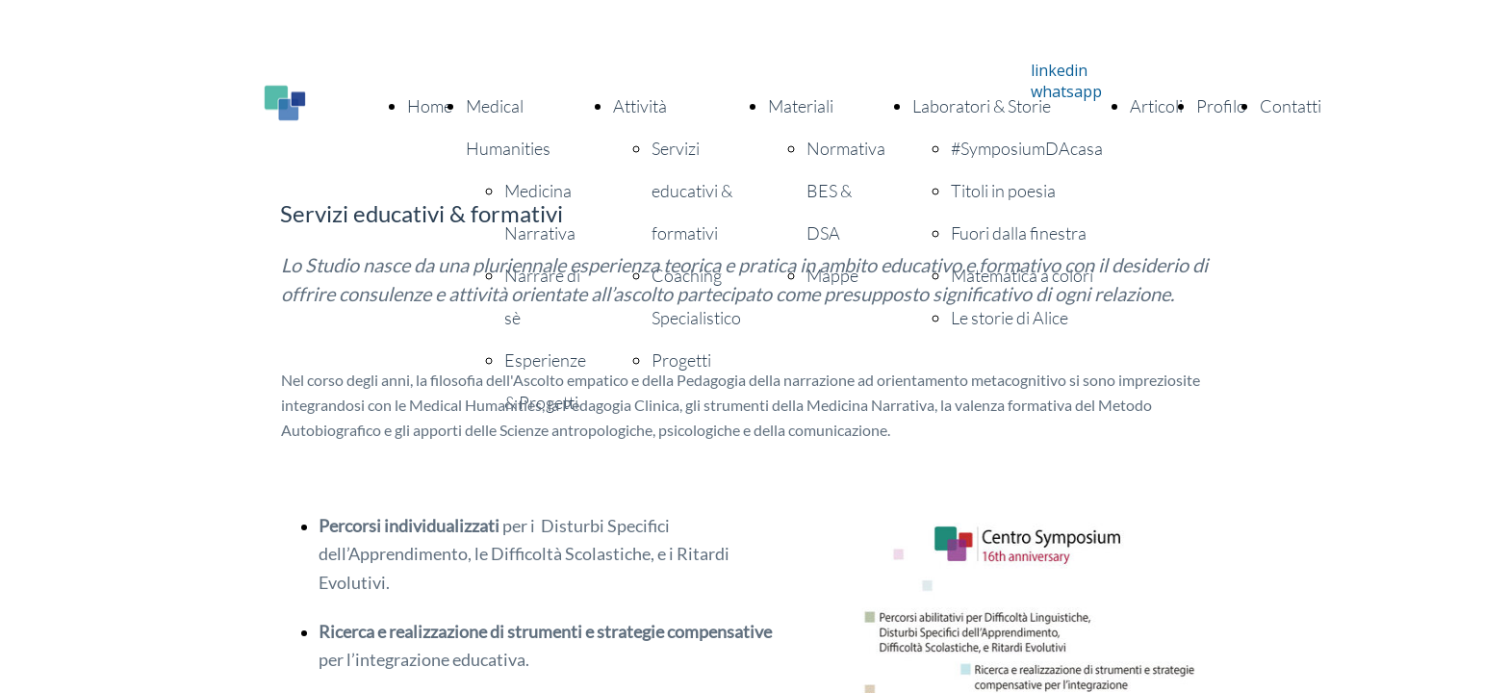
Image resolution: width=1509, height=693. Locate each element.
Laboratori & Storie (981, 105)
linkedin (1059, 70)
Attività (640, 105)
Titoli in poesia (1003, 190)
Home (429, 105)
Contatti (1290, 105)
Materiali (800, 105)
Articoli (1156, 105)
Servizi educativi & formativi (692, 191)
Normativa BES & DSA (845, 191)
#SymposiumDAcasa (1027, 148)
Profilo (1221, 105)
